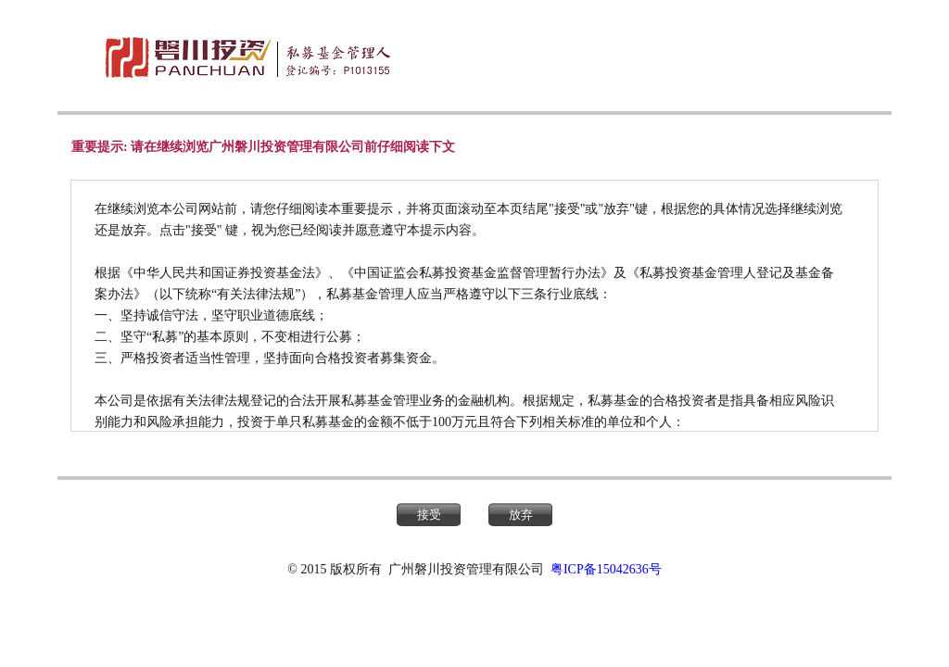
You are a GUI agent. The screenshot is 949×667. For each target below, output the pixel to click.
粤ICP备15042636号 (606, 569)
